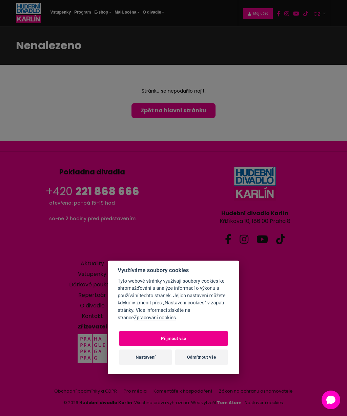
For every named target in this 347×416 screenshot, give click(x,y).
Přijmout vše (173, 338)
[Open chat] (331, 400)
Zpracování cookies (155, 318)
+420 (92, 191)
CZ (317, 13)
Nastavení (146, 357)
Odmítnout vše (201, 357)
